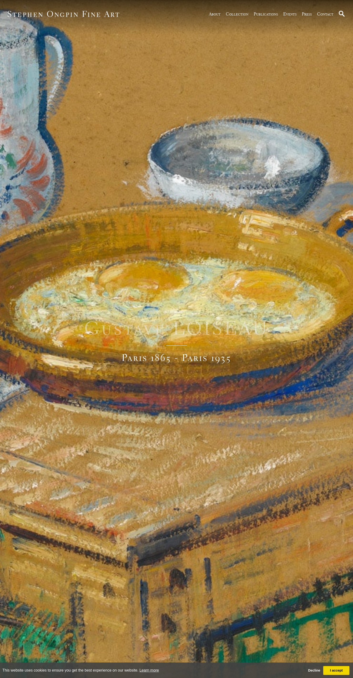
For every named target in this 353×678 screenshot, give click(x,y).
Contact (325, 13)
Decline (314, 670)
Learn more (149, 670)
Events (290, 13)
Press (307, 13)
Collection (237, 13)
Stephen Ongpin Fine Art (63, 14)
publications (266, 13)
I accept (336, 670)
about (215, 13)
